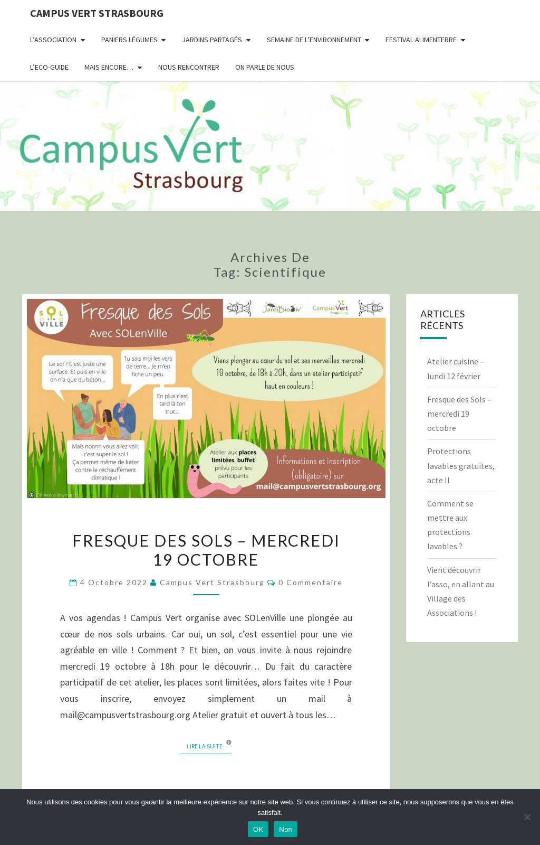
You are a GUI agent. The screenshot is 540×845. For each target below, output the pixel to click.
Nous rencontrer (188, 67)
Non (285, 829)
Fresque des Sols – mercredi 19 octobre (206, 550)
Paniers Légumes (129, 39)
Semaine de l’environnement (314, 39)
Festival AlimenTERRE (421, 39)
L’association (53, 39)
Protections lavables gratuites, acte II (461, 465)
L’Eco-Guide (49, 67)
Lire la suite (209, 745)
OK (258, 829)
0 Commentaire (310, 582)
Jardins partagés (212, 39)
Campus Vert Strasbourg (96, 13)
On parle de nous (264, 67)
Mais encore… (108, 67)
